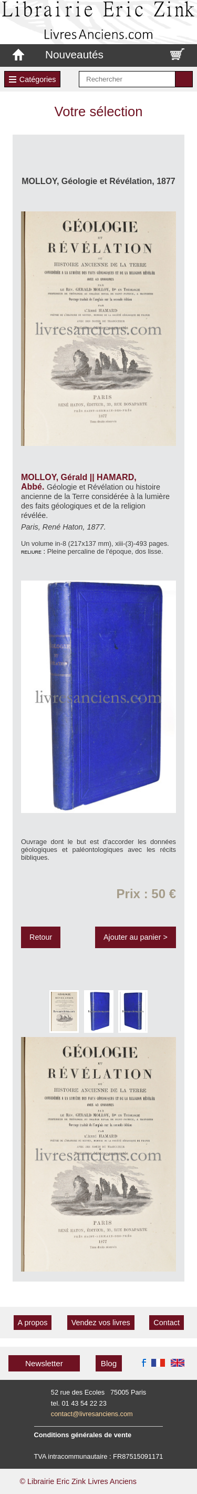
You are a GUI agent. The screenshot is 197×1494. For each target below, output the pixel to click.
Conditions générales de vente (83, 1435)
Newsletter (44, 1363)
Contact (166, 1322)
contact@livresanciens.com (92, 1414)
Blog (109, 1363)
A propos (33, 1322)
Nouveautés (74, 54)
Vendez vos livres (100, 1322)
